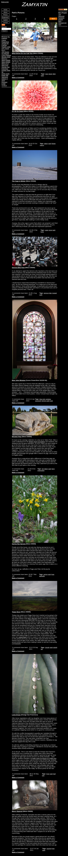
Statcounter (5, 2)
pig (43, 469)
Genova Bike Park (18, 267)
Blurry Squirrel (17, 811)
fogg (52, 574)
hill (42, 649)
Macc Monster (32, 618)
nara (46, 74)
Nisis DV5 (5, 65)
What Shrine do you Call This (22, 53)
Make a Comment (18, 77)
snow (50, 230)
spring (45, 574)
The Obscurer (61, 15)
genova (46, 293)
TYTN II (4, 85)
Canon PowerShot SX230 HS (5, 41)
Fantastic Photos (61, 18)
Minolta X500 (6, 57)
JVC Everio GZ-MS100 (5, 52)
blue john (42, 399)
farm (53, 469)
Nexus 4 (4, 59)
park (42, 75)
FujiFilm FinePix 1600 (6, 46)
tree (53, 848)
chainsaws (40, 470)
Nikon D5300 (6, 62)
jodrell (55, 647)
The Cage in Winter (19, 181)
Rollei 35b (5, 75)
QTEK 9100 (5, 74)
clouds (47, 647)
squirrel (49, 848)
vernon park (45, 401)
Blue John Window (18, 380)
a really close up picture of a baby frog (43, 758)
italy (50, 293)
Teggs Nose (16, 612)
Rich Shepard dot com (62, 22)
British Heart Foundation (37, 441)
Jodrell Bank (22, 637)
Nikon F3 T (5, 64)
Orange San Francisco (6, 68)
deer (54, 74)
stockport (38, 401)
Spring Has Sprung (19, 544)
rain (43, 775)
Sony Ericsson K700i (4, 82)
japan (50, 74)
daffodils (42, 576)
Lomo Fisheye (6, 55)
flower (54, 143)
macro (42, 145)
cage (46, 230)
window (48, 399)
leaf (54, 774)
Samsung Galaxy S (5, 78)
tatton (46, 143)
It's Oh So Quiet (17, 111)
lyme (42, 232)
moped (54, 293)
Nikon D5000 (6, 60)
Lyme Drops (16, 715)
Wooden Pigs (16, 436)
